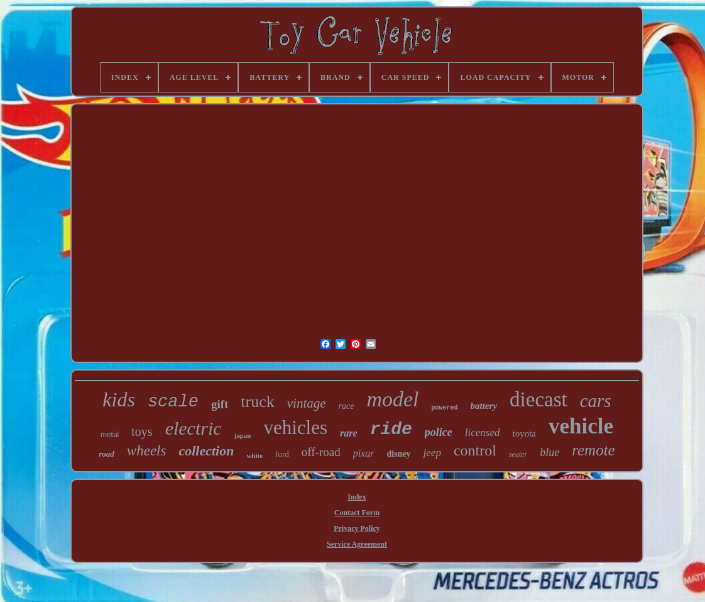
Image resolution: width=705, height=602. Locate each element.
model (392, 399)
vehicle (581, 426)
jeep (432, 453)
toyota (525, 433)
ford (282, 454)
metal (110, 434)
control (475, 450)
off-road (321, 452)
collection (206, 451)
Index (356, 497)
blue (549, 452)
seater (518, 454)
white (254, 455)
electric (193, 428)
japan (242, 435)
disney (398, 454)
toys (141, 431)
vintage (306, 403)
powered (445, 407)
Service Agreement (357, 544)
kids (118, 399)
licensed (482, 432)
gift (219, 404)
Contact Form (357, 512)
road (106, 454)
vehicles (295, 427)
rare (349, 433)
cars (595, 401)
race (346, 406)
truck (257, 402)
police (438, 432)
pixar (363, 453)
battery (484, 406)
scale (173, 402)
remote (593, 450)
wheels (147, 451)
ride (391, 429)
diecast (538, 399)
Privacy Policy (357, 528)
